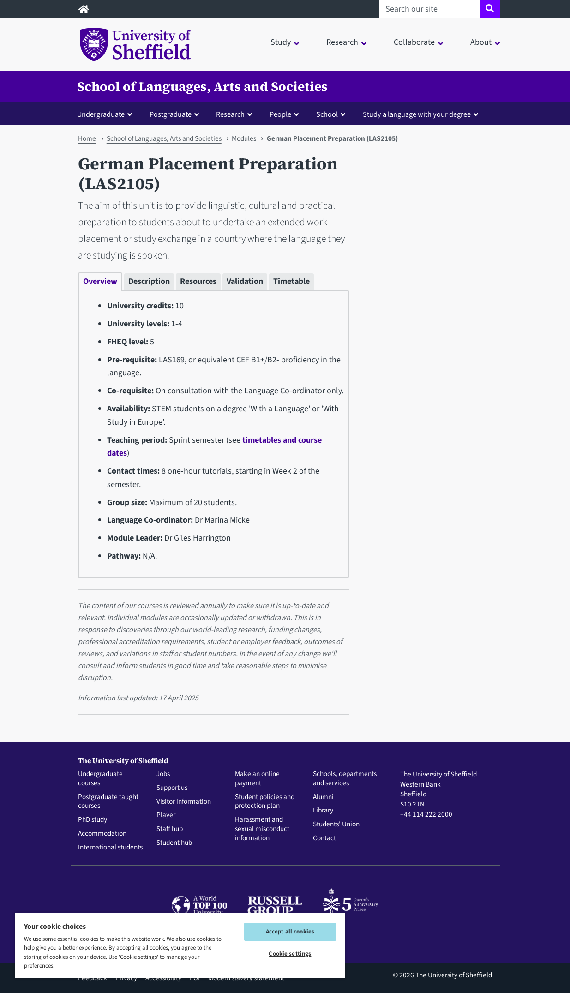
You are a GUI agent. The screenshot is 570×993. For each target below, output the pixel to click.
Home (87, 138)
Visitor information (183, 801)
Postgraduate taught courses (108, 802)
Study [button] (280, 42)
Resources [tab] (198, 281)
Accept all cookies (290, 931)
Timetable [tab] (291, 281)
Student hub (174, 843)
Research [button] (342, 42)
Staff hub (169, 829)
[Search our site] (429, 9)
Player (165, 815)
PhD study (92, 819)
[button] (106, 114)
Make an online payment (257, 779)
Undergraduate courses (100, 779)
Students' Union (336, 824)
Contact (324, 838)
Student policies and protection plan (264, 802)
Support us (171, 788)
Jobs (163, 774)
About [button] (481, 42)
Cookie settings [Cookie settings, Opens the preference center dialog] (290, 954)
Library (323, 810)
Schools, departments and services (345, 779)
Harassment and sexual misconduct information (262, 829)
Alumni (323, 797)
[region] (180, 945)
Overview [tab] (100, 281)
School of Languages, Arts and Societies (202, 86)
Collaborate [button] (414, 42)
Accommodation (102, 833)
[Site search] (489, 9)
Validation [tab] (245, 281)
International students (110, 847)
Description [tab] (149, 281)
